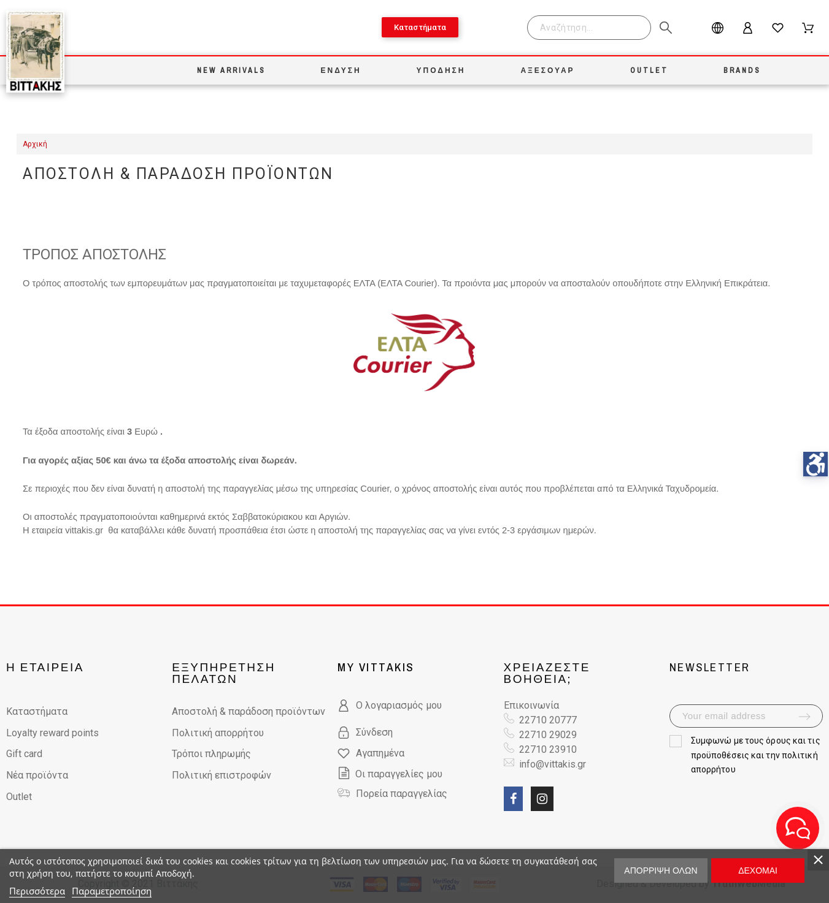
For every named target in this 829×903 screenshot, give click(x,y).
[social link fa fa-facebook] (513, 799)
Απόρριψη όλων (660, 870)
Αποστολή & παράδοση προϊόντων (248, 711)
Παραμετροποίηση (112, 891)
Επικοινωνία (531, 705)
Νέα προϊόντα (37, 775)
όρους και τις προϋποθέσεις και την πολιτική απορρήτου (755, 755)
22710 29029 (548, 735)
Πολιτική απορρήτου (218, 733)
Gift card (24, 754)
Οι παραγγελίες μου (389, 774)
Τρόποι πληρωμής (211, 754)
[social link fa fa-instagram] (542, 799)
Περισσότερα (37, 891)
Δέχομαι (757, 870)
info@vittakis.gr (551, 764)
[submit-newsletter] (804, 717)
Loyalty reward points (52, 733)
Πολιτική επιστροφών (221, 775)
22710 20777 (548, 720)
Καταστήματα (36, 711)
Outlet (19, 796)
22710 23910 (548, 749)
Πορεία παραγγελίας (401, 793)
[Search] (589, 27)
